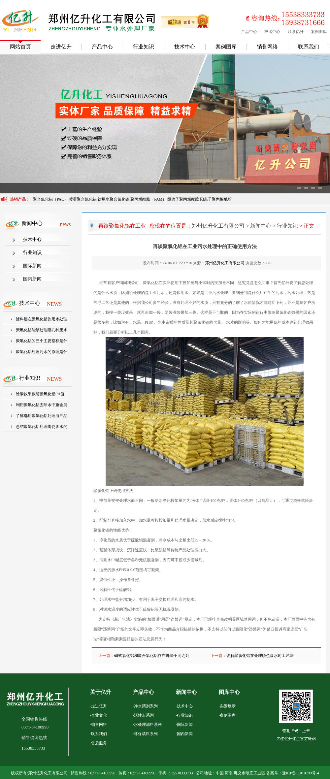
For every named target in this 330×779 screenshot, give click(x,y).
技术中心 (272, 31)
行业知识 (143, 46)
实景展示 (228, 706)
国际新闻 (32, 265)
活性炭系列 (144, 715)
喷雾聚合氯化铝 (83, 199)
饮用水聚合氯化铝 (113, 199)
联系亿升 (296, 31)
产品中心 (249, 31)
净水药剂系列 (146, 706)
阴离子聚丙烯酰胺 (183, 199)
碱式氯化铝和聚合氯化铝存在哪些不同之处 (151, 655)
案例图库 (319, 31)
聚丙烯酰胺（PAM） (148, 199)
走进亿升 (61, 46)
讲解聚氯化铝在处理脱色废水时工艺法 (260, 655)
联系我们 (308, 46)
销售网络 (267, 46)
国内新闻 (32, 278)
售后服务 (99, 743)
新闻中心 (260, 226)
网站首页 (20, 46)
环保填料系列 (146, 733)
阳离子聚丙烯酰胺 (216, 199)
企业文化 (99, 715)
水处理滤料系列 (148, 724)
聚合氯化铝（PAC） (50, 199)
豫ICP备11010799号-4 (300, 773)
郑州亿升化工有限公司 (218, 226)
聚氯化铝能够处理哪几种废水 (41, 330)
